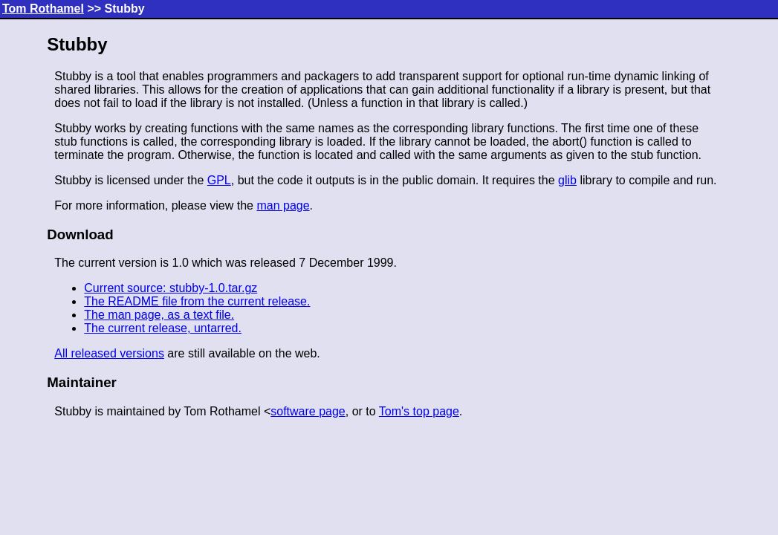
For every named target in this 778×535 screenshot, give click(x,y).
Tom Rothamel (43, 8)
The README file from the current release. (197, 301)
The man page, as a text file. (159, 314)
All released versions (109, 353)
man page (282, 205)
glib (567, 180)
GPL (219, 180)
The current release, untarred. (162, 328)
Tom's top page (419, 411)
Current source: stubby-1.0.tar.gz (170, 288)
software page (308, 411)
